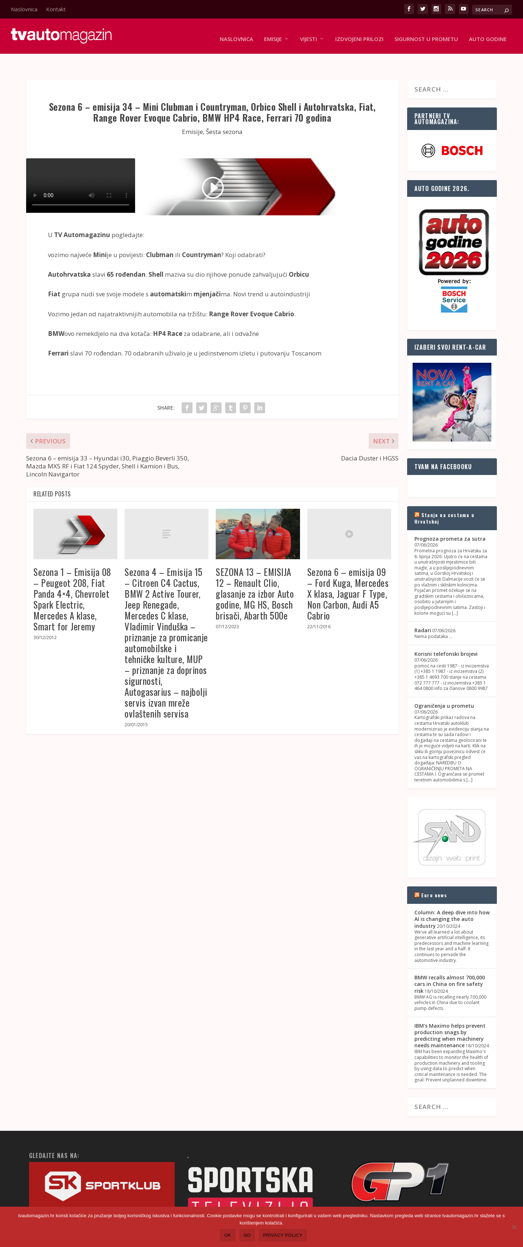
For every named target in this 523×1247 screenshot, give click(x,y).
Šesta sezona (224, 114)
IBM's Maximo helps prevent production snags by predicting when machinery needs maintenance (450, 1018)
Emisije (273, 33)
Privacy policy (283, 1235)
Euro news (434, 877)
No (247, 1235)
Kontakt (56, 9)
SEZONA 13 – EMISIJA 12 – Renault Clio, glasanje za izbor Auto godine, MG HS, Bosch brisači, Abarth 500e (255, 576)
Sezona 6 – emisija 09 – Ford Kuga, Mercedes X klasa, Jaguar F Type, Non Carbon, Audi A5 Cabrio (348, 576)
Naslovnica (24, 9)
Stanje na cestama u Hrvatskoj (444, 500)
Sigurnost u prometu (426, 33)
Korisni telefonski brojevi (446, 636)
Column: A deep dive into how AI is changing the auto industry (452, 901)
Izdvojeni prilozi (359, 33)
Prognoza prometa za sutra (450, 521)
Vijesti (308, 33)
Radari (422, 612)
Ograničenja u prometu (444, 688)
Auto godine (488, 33)
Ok (227, 1235)
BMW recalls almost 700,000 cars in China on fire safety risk (449, 967)
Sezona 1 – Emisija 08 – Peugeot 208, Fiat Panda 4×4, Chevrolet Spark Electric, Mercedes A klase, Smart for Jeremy (72, 582)
